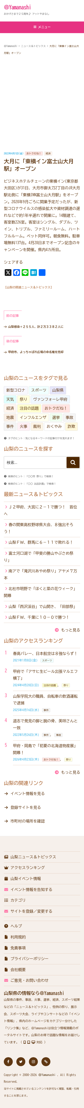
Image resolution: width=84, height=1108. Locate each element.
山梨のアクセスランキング (33, 640)
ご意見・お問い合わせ (26, 980)
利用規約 (15, 937)
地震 (10, 417)
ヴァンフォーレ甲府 (50, 399)
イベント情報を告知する (28, 889)
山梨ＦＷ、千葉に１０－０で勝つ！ (39, 617)
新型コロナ (15, 390)
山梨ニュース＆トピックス (30, 857)
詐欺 (71, 426)
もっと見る (70, 630)
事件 (10, 426)
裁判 (37, 426)
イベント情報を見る (28, 793)
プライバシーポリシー (26, 959)
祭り (23, 399)
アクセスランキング (24, 867)
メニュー (42, 27)
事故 (69, 417)
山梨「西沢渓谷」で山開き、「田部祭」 (43, 606)
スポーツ (38, 390)
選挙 (56, 417)
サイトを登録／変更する (28, 911)
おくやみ (54, 426)
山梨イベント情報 (22, 878)
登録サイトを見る (26, 807)
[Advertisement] (42, 103)
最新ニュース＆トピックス (33, 494)
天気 (10, 399)
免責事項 (15, 948)
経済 (48, 153)
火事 (23, 426)
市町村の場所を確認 (28, 821)
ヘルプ (13, 926)
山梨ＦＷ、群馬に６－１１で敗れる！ (41, 542)
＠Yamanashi (17, 7)
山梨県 (58, 390)
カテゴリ (15, 900)
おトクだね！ (33, 153)
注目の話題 (29, 408)
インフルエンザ (33, 417)
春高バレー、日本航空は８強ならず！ (45, 653)
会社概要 (15, 970)
